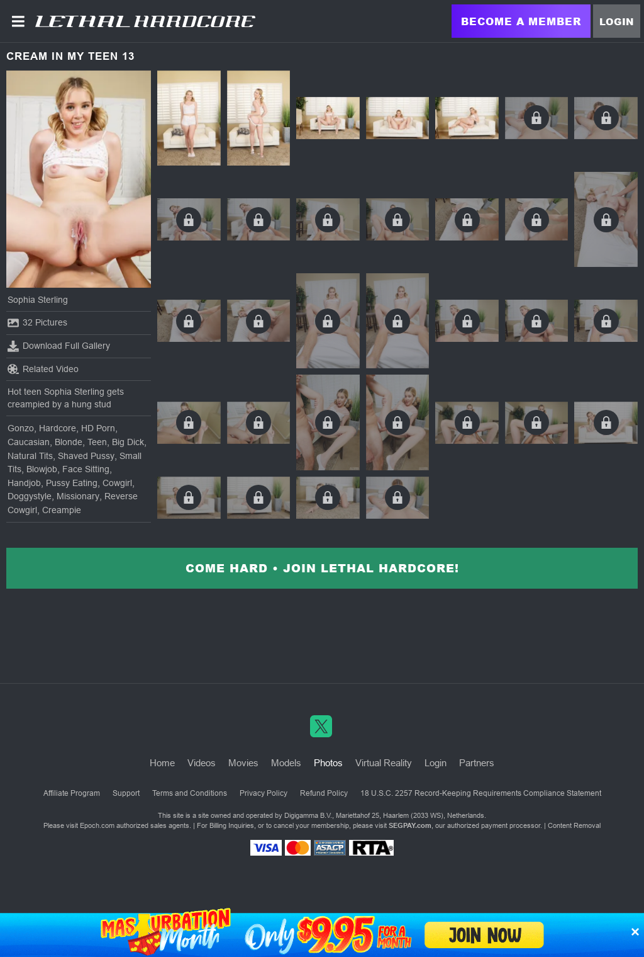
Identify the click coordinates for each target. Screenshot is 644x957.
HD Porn (98, 428)
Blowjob (41, 469)
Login (616, 21)
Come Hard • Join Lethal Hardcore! (322, 568)
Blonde (68, 442)
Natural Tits (30, 456)
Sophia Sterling (38, 300)
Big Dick (128, 442)
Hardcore (57, 428)
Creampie (61, 510)
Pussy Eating (71, 483)
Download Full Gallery (59, 346)
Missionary (78, 496)
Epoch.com (97, 825)
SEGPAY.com (410, 825)
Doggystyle (30, 496)
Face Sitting (85, 469)
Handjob (24, 483)
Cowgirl (117, 483)
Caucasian (29, 442)
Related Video (43, 369)
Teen (97, 442)
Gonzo (21, 428)
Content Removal (574, 825)
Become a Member (521, 21)
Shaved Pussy (86, 456)
